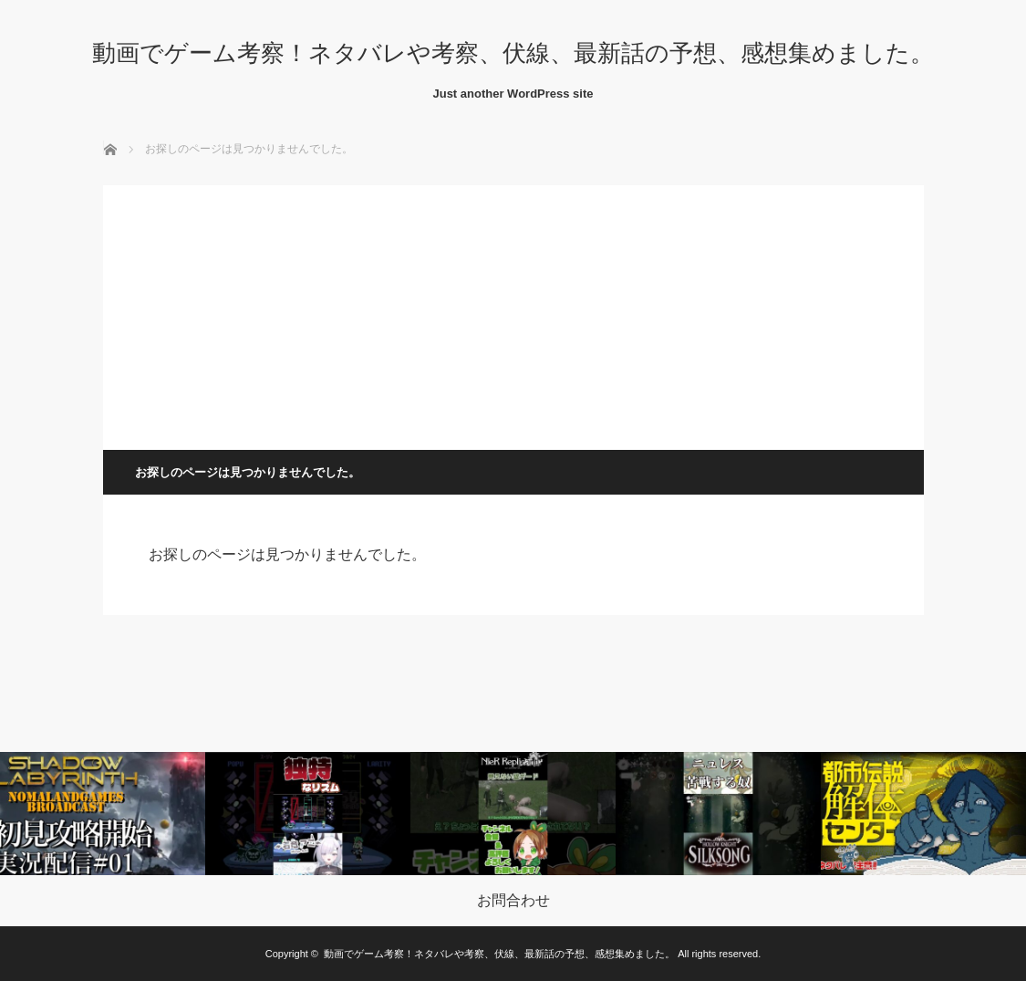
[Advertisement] (513, 313)
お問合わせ (513, 900)
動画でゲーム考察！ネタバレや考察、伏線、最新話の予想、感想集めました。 (513, 53)
